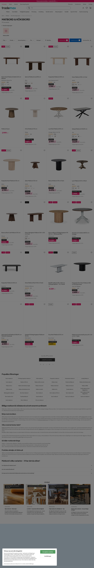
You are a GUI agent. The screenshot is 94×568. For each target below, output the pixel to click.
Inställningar (47, 556)
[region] (29, 557)
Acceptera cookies (48, 552)
